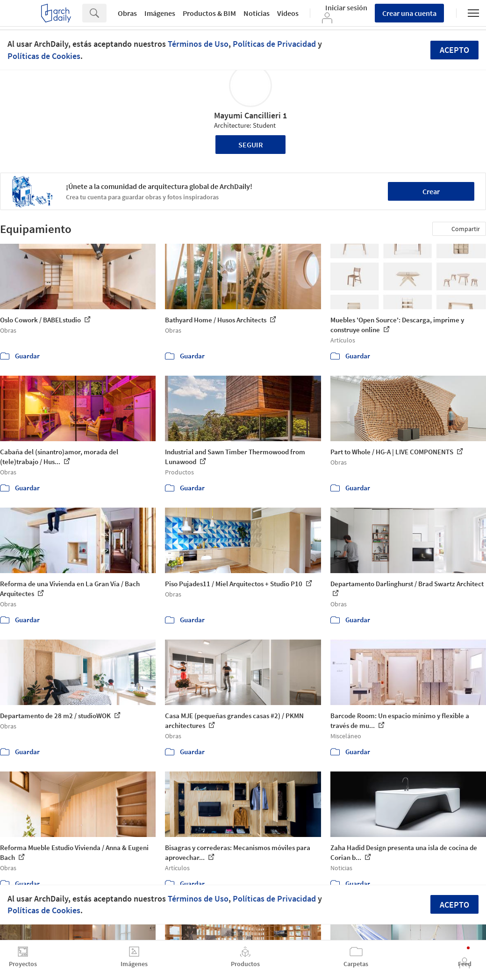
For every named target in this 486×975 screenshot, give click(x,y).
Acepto (454, 49)
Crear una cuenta (409, 13)
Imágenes (159, 13)
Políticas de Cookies (43, 56)
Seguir (250, 144)
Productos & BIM (209, 13)
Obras (127, 13)
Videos (288, 13)
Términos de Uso (198, 43)
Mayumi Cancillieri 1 (250, 115)
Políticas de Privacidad (274, 43)
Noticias (256, 13)
